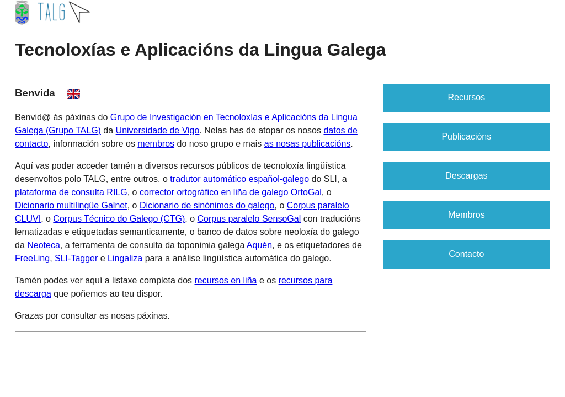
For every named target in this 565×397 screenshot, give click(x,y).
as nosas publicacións (307, 143)
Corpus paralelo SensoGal (249, 218)
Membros (466, 214)
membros (155, 143)
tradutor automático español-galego (239, 179)
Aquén (259, 245)
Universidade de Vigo (158, 130)
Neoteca (43, 245)
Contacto (466, 254)
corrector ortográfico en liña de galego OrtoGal (231, 192)
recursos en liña (226, 280)
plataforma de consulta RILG (71, 192)
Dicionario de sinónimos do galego (207, 205)
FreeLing (32, 258)
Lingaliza (125, 258)
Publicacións (466, 136)
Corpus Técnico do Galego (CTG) (119, 218)
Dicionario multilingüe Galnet (71, 205)
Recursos (467, 97)
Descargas (466, 175)
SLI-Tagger (76, 258)
